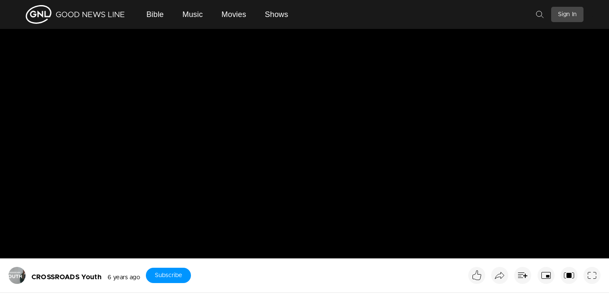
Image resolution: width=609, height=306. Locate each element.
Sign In (567, 14)
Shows (276, 14)
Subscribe (168, 275)
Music (192, 14)
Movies (234, 14)
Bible (155, 14)
